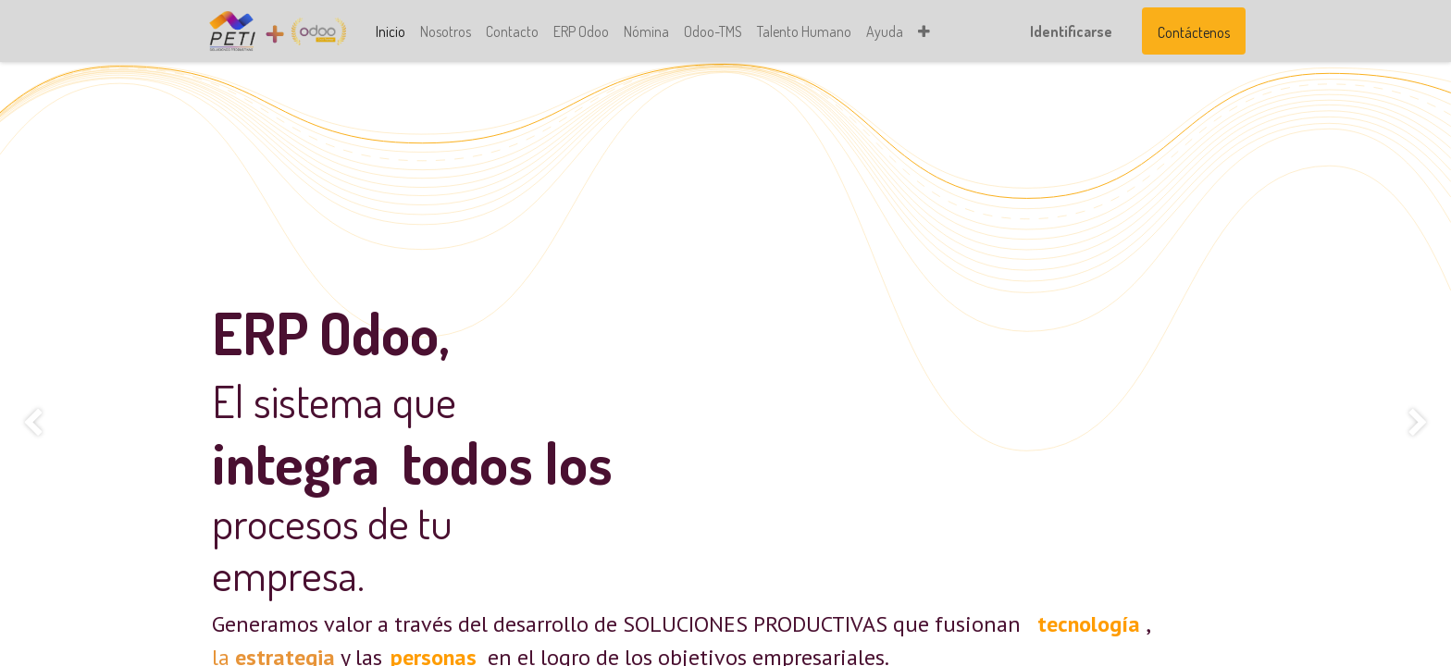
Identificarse (1064, 31)
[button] (929, 31)
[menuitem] (396, 31)
